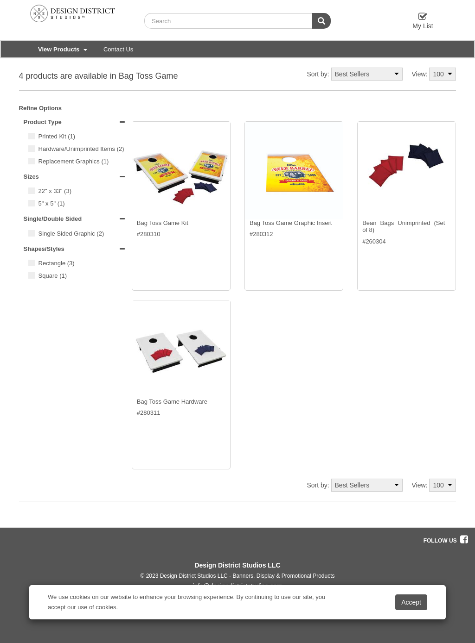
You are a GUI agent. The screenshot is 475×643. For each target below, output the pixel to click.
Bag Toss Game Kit (162, 222)
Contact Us (118, 49)
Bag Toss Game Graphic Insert (291, 222)
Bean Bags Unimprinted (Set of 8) (403, 226)
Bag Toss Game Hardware (172, 401)
